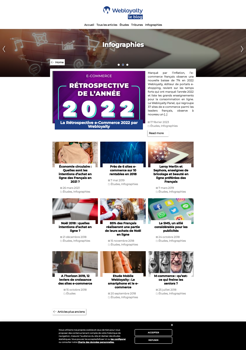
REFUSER (153, 340)
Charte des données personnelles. (96, 342)
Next (243, 53)
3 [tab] (127, 65)
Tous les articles (106, 24)
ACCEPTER (153, 332)
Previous (2, 53)
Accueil (89, 24)
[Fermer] (171, 325)
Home (59, 62)
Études (124, 24)
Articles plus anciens (71, 311)
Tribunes (137, 24)
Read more (156, 133)
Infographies (153, 24)
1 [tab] (119, 65)
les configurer (118, 339)
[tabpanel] (123, 53)
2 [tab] (123, 65)
